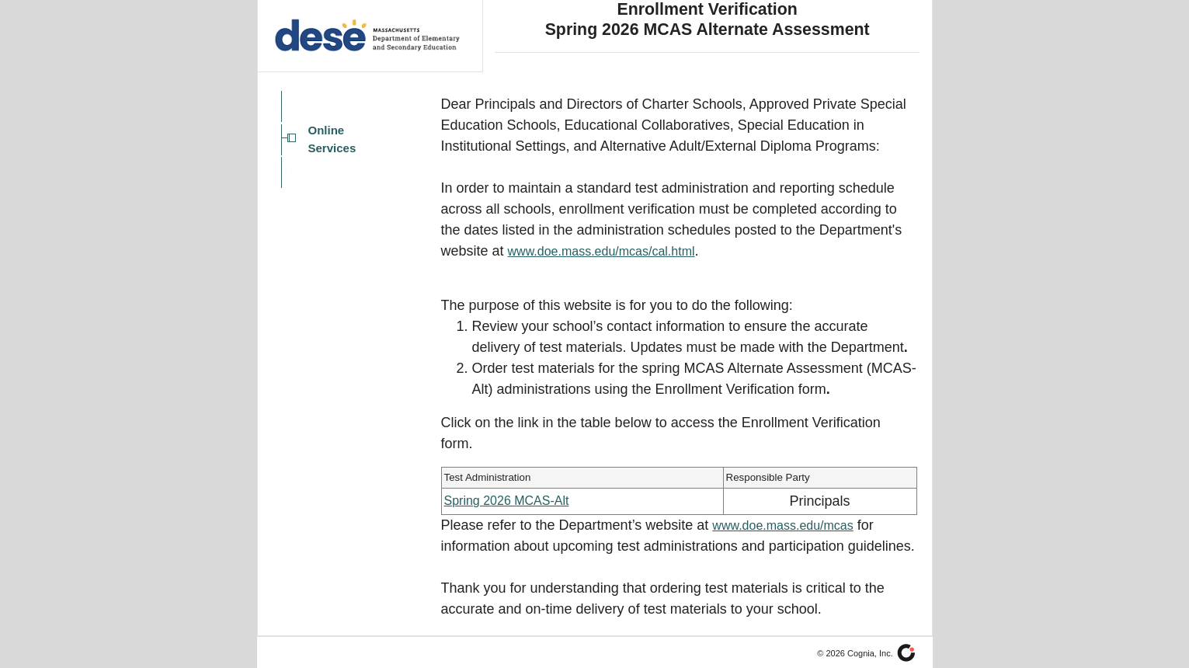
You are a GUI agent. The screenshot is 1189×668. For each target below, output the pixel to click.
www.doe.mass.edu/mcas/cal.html (601, 251)
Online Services (332, 139)
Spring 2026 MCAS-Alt (506, 500)
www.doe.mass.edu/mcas (782, 525)
